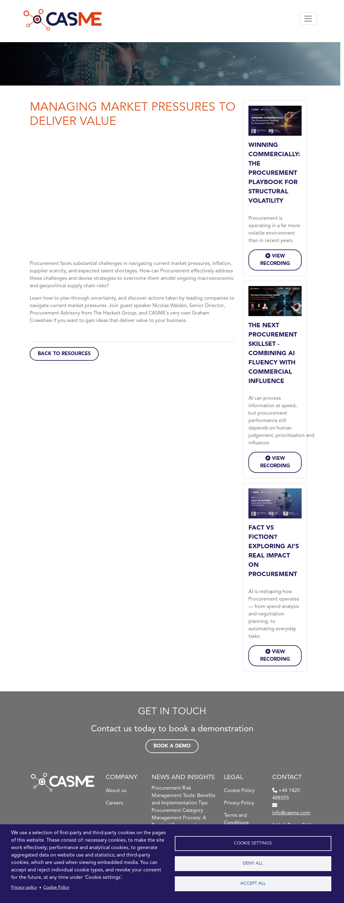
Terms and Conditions (236, 819)
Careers (114, 803)
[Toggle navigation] (308, 18)
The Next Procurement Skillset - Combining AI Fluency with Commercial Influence (272, 354)
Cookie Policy (56, 888)
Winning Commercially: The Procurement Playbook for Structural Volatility (274, 173)
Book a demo (172, 746)
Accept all (253, 884)
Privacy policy (24, 888)
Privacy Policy (239, 803)
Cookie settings (253, 843)
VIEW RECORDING (275, 259)
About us (116, 790)
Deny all (253, 863)
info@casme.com (291, 813)
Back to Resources (64, 353)
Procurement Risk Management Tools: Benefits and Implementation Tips (183, 796)
